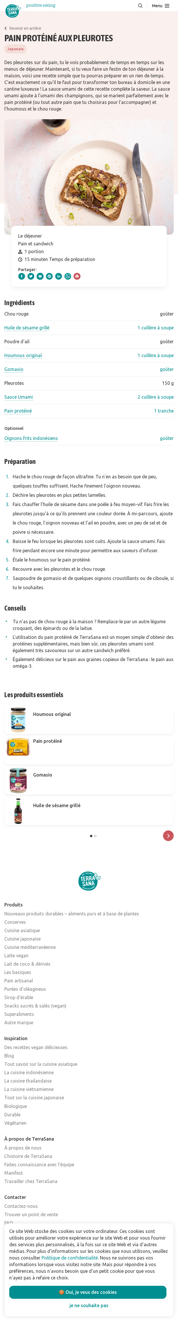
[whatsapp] (67, 276)
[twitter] (30, 276)
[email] (40, 276)
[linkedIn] (58, 276)
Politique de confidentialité (70, 1257)
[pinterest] (49, 276)
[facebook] (21, 276)
